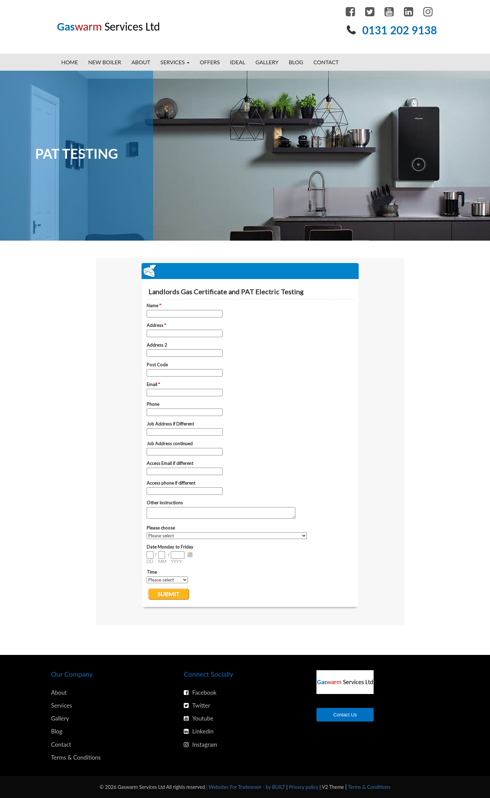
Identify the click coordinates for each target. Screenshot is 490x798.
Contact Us (345, 714)
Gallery (267, 62)
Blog (296, 62)
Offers (210, 62)
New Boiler (104, 62)
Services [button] (175, 62)
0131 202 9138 (399, 30)
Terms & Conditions (76, 757)
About (140, 62)
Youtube (198, 718)
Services (61, 705)
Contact (326, 62)
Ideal (237, 62)
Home (69, 62)
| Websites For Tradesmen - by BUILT (246, 787)
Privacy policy (304, 787)
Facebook (200, 692)
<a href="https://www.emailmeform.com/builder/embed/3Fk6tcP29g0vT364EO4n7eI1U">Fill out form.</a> (250, 441)
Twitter (197, 705)
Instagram (200, 744)
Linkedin (199, 731)
